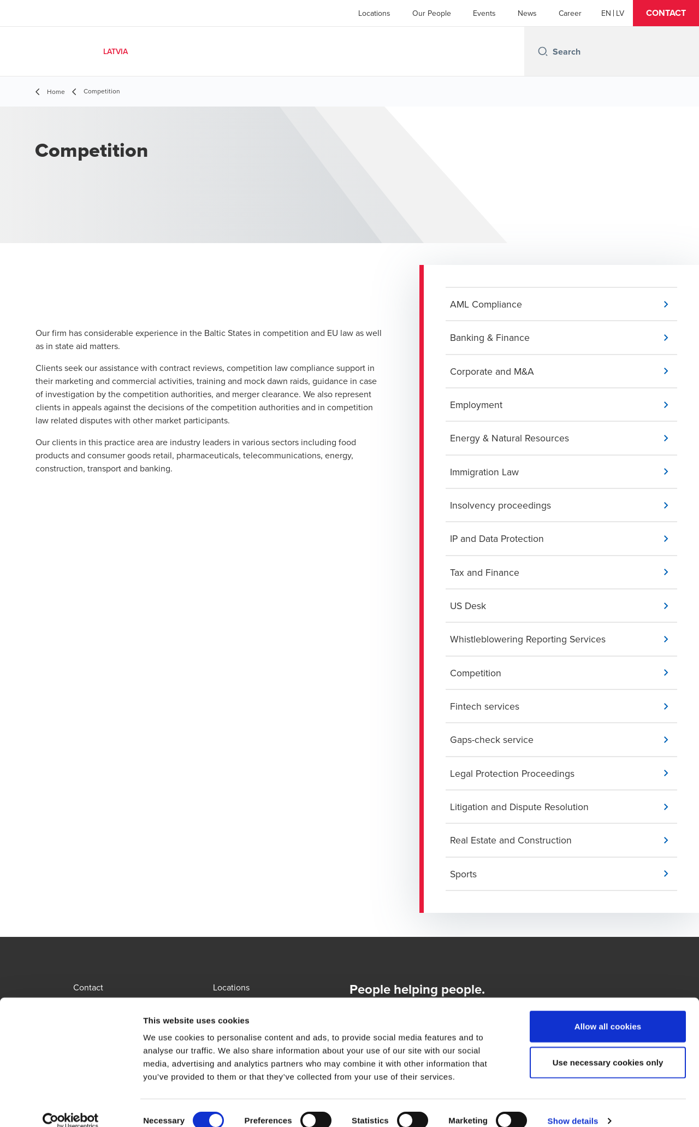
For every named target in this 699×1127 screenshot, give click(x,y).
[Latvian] (620, 13)
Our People (431, 13)
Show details (573, 1105)
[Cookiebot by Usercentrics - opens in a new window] (71, 1106)
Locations (374, 13)
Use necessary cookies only (608, 1047)
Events (484, 13)
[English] (606, 13)
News (527, 13)
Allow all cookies (608, 1011)
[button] (666, 13)
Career (570, 13)
